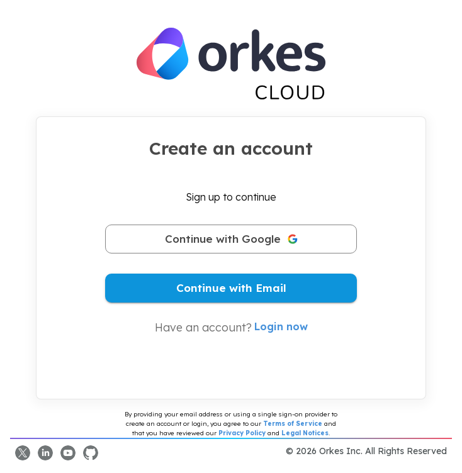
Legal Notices (305, 433)
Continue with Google (231, 239)
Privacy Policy (242, 433)
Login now (281, 326)
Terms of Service (292, 424)
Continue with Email (231, 288)
